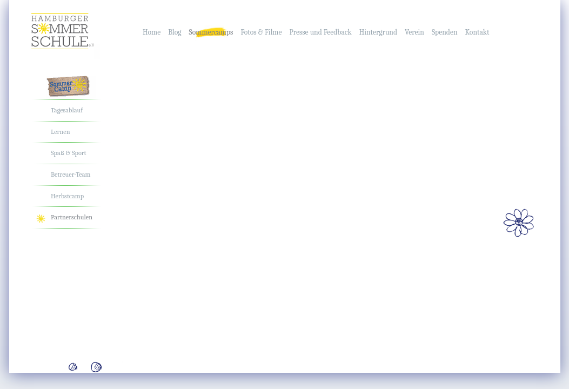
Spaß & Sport (68, 153)
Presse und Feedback (320, 32)
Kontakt (477, 32)
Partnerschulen (71, 217)
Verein (414, 32)
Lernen (60, 132)
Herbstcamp (67, 196)
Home (151, 32)
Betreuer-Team (70, 174)
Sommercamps (211, 32)
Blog (174, 32)
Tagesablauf (67, 110)
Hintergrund (378, 32)
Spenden (445, 32)
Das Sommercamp (75, 88)
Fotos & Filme (261, 32)
